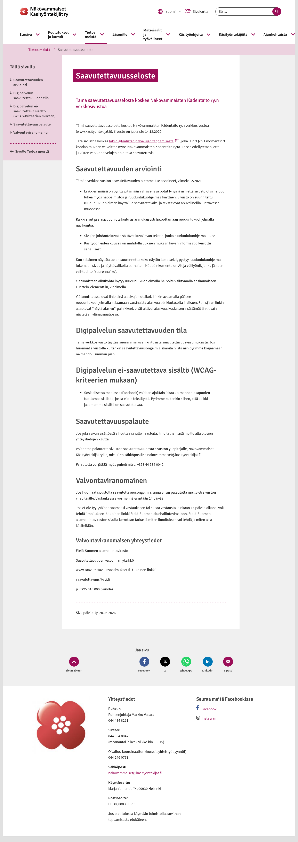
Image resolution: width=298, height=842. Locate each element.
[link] (83, 11)
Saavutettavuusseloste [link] (75, 49)
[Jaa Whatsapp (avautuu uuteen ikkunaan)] (186, 665)
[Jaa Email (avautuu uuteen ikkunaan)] (227, 665)
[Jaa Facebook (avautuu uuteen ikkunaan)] (145, 665)
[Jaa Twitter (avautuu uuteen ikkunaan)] (165, 665)
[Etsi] (248, 11)
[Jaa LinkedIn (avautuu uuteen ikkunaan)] (208, 665)
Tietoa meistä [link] (39, 49)
